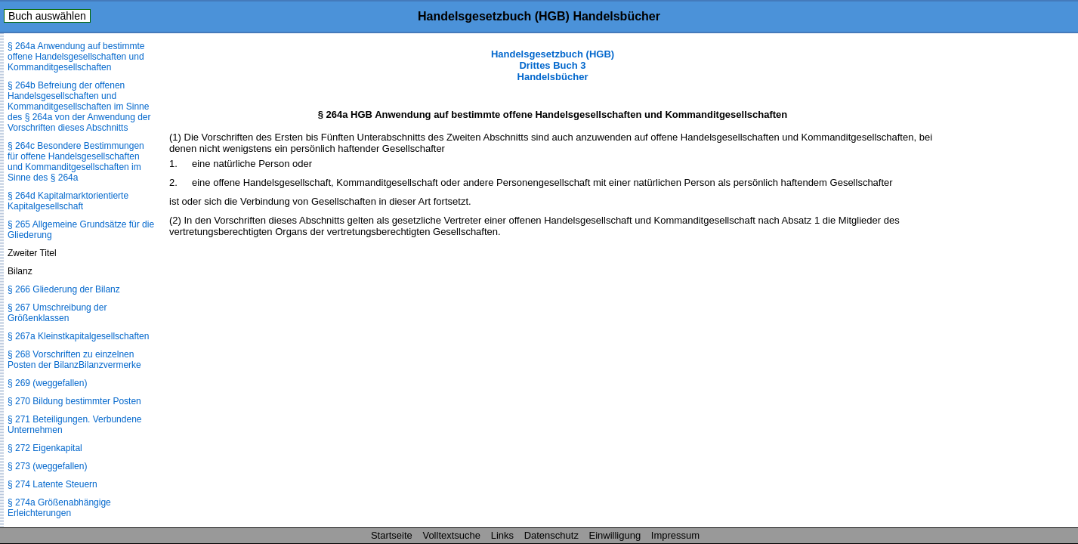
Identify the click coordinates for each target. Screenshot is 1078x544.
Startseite (391, 535)
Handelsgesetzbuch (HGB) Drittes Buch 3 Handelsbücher (552, 65)
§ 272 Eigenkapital (45, 448)
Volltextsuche (451, 535)
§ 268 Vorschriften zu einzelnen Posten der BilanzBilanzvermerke (74, 359)
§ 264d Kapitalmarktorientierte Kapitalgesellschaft (68, 201)
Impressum (675, 535)
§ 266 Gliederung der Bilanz (64, 289)
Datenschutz (551, 535)
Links (502, 535)
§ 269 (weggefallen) (47, 383)
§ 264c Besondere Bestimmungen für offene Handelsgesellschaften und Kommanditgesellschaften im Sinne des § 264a (76, 162)
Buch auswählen (47, 16)
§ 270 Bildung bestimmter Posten (74, 401)
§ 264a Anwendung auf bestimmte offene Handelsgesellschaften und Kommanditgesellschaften (76, 57)
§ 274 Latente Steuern (52, 484)
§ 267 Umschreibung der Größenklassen (57, 312)
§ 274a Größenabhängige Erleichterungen (59, 507)
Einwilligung (615, 535)
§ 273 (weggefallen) (47, 466)
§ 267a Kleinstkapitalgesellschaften (78, 336)
